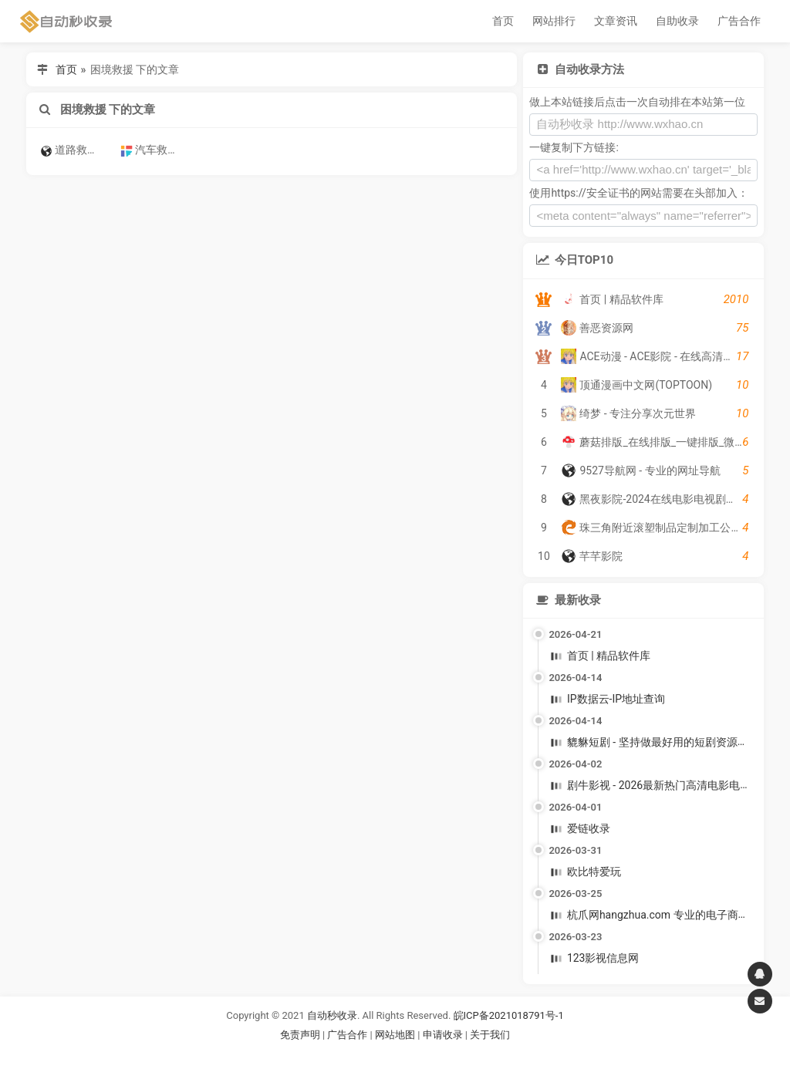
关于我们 (490, 1034)
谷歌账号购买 (417, 1053)
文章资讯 (615, 21)
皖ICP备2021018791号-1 (509, 1015)
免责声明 (300, 1034)
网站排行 (554, 21)
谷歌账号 (363, 1053)
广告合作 (739, 21)
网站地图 (396, 1034)
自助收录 (677, 21)
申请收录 (443, 1034)
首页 (503, 21)
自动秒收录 (332, 1015)
